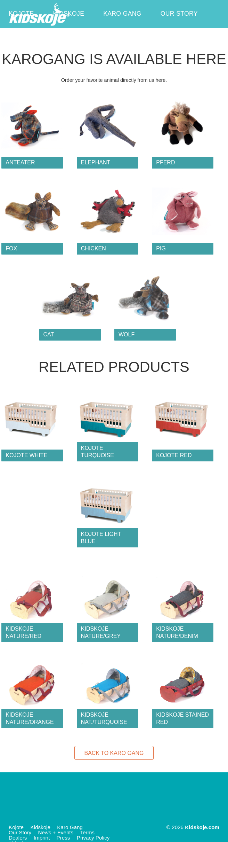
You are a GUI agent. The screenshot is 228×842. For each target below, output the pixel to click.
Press (63, 837)
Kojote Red (174, 455)
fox (11, 248)
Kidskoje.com (202, 827)
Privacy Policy (93, 837)
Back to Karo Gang (114, 753)
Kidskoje (68, 13)
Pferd (165, 162)
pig (161, 248)
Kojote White (26, 455)
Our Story (179, 13)
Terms (87, 832)
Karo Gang (122, 13)
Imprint (42, 837)
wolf (127, 334)
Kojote (21, 13)
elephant (95, 162)
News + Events (34, 41)
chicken (93, 248)
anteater (20, 162)
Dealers (18, 837)
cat (48, 334)
